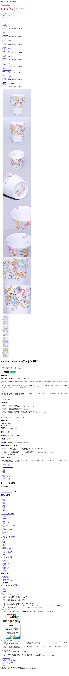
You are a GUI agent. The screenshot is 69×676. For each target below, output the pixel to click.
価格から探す (6, 25)
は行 (4, 505)
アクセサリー (6, 528)
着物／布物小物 (7, 552)
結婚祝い (5, 64)
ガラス (4, 544)
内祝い (4, 564)
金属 (4, 545)
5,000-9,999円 (6, 577)
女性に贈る (6, 568)
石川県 (4, 84)
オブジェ (5, 531)
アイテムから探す (7, 40)
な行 (4, 503)
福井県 (4, 591)
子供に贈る (6, 565)
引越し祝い (6, 71)
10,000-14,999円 (7, 579)
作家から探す (6, 32)
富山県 (4, 589)
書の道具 (5, 526)
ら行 (4, 509)
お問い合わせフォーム (15, 651)
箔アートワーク (7, 540)
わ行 (4, 510)
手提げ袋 (5, 570)
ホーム (4, 13)
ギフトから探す (7, 63)
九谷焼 (4, 58)
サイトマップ (6, 663)
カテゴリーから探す (8, 56)
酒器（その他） (7, 51)
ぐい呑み (5, 43)
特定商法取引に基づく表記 (9, 660)
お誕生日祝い (6, 78)
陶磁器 (4, 542)
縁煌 (4, 665)
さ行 (4, 500)
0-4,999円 (5, 576)
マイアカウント (7, 17)
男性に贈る (6, 567)
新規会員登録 (6, 16)
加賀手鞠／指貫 (7, 548)
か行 (4, 499)
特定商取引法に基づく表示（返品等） (13, 368)
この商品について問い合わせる (11, 367)
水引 (4, 549)
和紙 (4, 554)
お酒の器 (5, 41)
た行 (4, 502)
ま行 (4, 506)
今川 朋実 (5, 35)
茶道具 (4, 519)
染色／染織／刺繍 (7, 551)
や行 (4, 507)
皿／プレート (6, 522)
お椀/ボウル (6, 523)
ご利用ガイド (6, 14)
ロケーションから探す (8, 83)
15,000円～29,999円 (7, 580)
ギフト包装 (3, 442)
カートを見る (5, 5)
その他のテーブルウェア (9, 525)
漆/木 (4, 547)
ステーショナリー (7, 529)
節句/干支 (5, 532)
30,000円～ (5, 27)
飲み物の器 (6, 521)
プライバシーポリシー (8, 662)
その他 (4, 533)
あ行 (4, 33)
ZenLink (12, 605)
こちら (13, 417)
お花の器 (5, 518)
